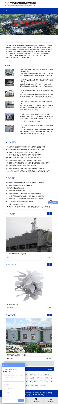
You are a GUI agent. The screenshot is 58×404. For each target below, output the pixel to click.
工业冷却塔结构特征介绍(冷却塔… (17, 254)
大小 (40, 374)
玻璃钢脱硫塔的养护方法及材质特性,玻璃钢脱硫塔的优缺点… (25, 193)
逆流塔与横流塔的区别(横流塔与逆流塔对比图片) (35, 114)
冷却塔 (25, 110)
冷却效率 (34, 134)
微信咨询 (36, 400)
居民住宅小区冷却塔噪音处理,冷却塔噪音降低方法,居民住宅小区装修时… (29, 207)
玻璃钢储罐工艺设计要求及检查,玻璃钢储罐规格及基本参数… (25, 199)
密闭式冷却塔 (27, 134)
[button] (50, 213)
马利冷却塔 (49, 378)
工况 (38, 378)
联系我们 (51, 400)
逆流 (33, 121)
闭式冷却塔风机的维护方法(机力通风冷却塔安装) (21, 165)
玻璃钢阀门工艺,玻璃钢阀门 (15, 188)
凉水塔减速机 (30, 378)
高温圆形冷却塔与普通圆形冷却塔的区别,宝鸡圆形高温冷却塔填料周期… (29, 163)
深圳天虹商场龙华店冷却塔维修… (17, 355)
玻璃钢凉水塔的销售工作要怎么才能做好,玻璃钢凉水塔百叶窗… (26, 168)
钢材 (46, 382)
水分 (36, 121)
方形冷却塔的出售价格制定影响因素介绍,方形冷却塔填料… (25, 155)
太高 (41, 382)
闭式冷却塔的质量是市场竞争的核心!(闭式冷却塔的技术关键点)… (26, 149)
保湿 (35, 374)
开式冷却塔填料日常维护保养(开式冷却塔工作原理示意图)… (25, 160)
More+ (50, 369)
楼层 (26, 382)
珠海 (32, 385)
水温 (29, 121)
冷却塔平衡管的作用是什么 (15, 204)
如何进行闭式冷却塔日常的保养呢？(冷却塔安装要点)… (24, 152)
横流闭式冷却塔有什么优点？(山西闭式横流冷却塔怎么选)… (25, 157)
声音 (42, 378)
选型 (31, 382)
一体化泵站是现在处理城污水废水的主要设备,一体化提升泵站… (26, 196)
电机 (36, 110)
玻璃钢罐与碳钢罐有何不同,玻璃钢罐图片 (19, 185)
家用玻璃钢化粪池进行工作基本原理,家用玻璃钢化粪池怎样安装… (27, 147)
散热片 (36, 382)
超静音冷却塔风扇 (12, 304)
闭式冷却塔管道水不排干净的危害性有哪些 (20, 201)
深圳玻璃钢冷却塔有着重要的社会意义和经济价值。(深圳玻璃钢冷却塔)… (29, 171)
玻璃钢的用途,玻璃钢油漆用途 (16, 190)
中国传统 (42, 385)
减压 (31, 374)
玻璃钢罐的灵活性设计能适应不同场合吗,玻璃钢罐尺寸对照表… (26, 182)
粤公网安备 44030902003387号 (33, 395)
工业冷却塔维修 (21, 4)
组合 (33, 110)
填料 (38, 134)
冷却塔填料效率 (48, 374)
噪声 (29, 110)
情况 (36, 385)
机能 (27, 385)
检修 (50, 382)
